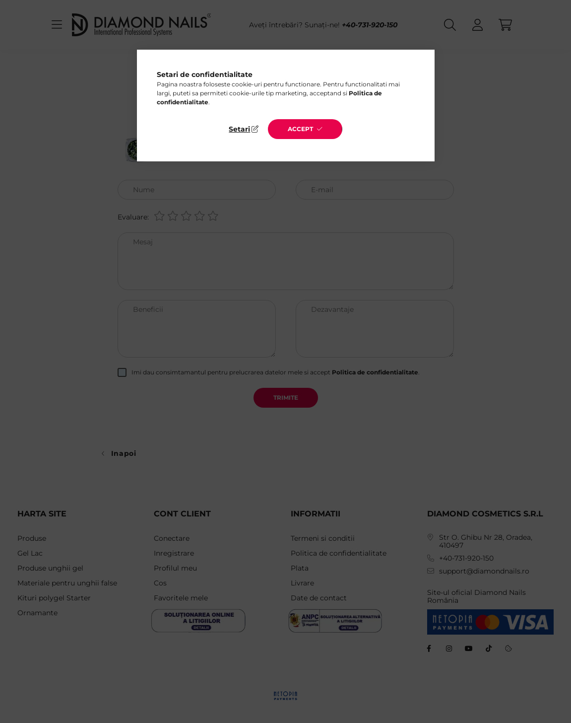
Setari (239, 129)
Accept (300, 129)
